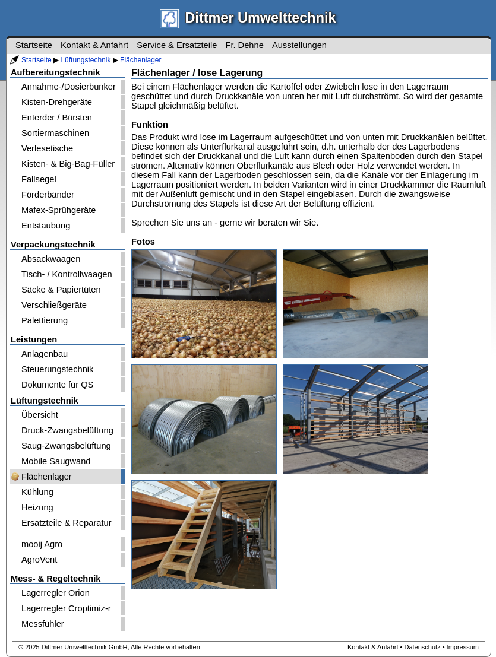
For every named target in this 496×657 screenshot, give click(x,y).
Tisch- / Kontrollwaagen (66, 274)
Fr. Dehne (244, 45)
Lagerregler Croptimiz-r (66, 608)
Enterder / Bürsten (56, 117)
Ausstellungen (299, 45)
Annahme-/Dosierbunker (68, 86)
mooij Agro (41, 544)
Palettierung (44, 320)
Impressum (463, 646)
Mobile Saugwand (56, 461)
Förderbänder (47, 194)
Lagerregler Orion (55, 593)
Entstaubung (45, 225)
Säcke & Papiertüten (61, 289)
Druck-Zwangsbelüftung (67, 430)
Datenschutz (422, 646)
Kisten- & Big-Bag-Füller (68, 164)
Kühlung (37, 492)
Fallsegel (38, 179)
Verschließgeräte (54, 305)
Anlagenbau (44, 353)
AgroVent (39, 559)
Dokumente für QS (57, 384)
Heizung (37, 507)
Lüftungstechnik (85, 60)
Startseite (36, 60)
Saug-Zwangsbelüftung (66, 445)
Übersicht (39, 415)
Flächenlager (140, 60)
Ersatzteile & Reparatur (66, 523)
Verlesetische (47, 148)
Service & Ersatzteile (177, 45)
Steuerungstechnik (57, 369)
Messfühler (42, 624)
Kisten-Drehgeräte (56, 102)
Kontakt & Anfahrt (94, 45)
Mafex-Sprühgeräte (58, 210)
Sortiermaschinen (55, 133)
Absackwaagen (50, 259)
